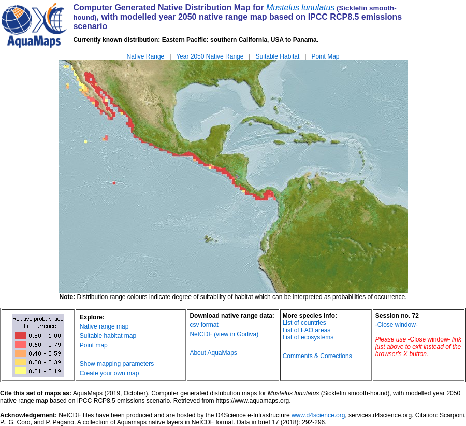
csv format (204, 325)
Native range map (104, 326)
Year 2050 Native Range (209, 56)
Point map (94, 345)
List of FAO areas (307, 330)
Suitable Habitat (278, 56)
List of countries (304, 322)
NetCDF (201, 334)
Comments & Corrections (317, 356)
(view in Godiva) (236, 334)
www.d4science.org (318, 415)
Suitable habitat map (108, 335)
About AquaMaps (213, 353)
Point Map (325, 56)
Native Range (146, 56)
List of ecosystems (308, 337)
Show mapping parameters (117, 363)
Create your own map (109, 373)
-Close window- (396, 325)
